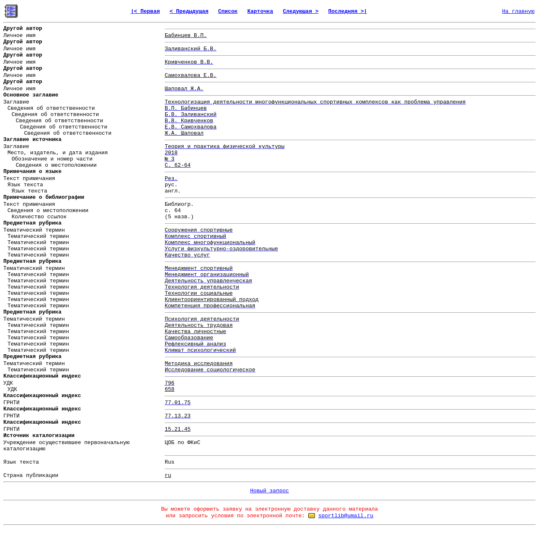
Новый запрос (269, 491)
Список (228, 11)
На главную (518, 11)
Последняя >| (347, 11)
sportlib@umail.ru (345, 516)
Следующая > (301, 11)
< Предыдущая (189, 11)
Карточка (260, 11)
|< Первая (145, 11)
